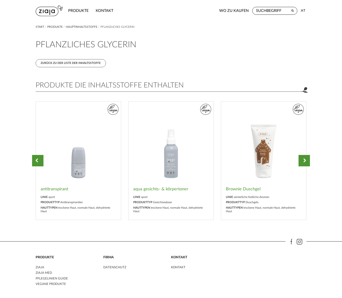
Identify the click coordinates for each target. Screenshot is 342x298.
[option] (78, 161)
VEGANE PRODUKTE (51, 285)
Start (40, 26)
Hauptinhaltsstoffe (82, 26)
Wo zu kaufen (234, 11)
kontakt (106, 11)
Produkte (80, 11)
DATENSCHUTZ (115, 268)
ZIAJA (40, 268)
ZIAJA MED (44, 274)
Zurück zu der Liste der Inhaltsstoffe (71, 63)
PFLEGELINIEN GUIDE (52, 279)
